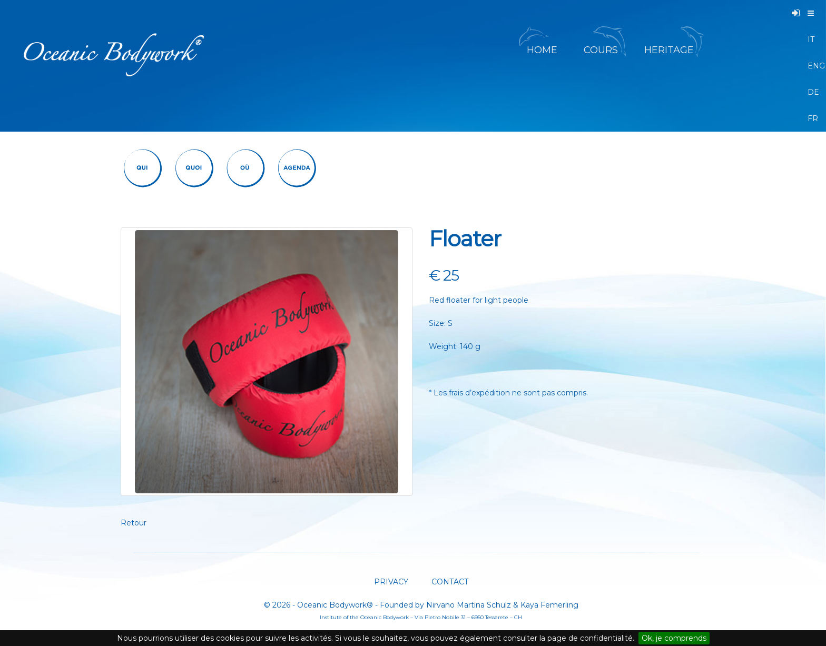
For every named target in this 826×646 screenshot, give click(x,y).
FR (811, 118)
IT (811, 39)
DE (811, 92)
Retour (133, 523)
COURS (601, 50)
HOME (542, 50)
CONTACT (448, 582)
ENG (811, 66)
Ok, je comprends (674, 638)
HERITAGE (670, 50)
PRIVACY (391, 582)
